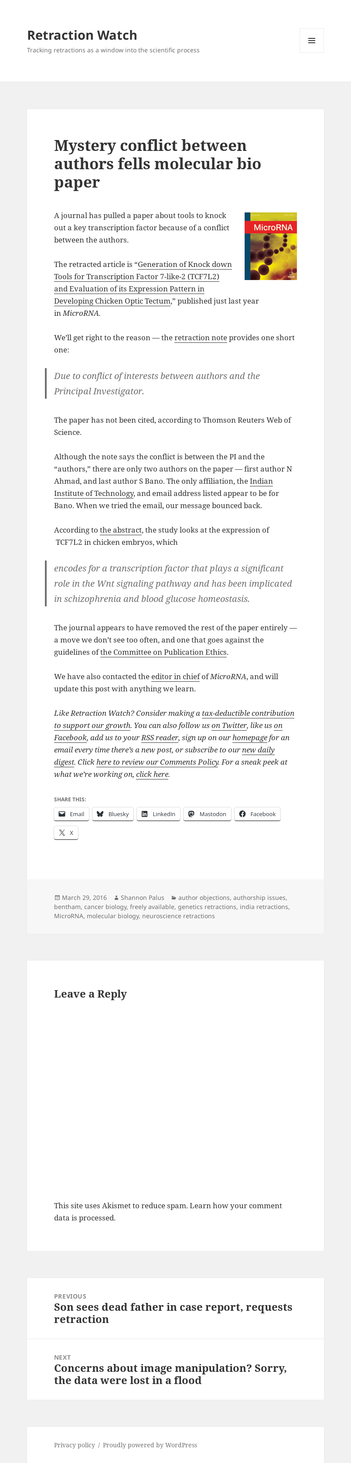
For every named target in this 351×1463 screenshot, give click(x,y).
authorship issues (259, 897)
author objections (204, 897)
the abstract (121, 530)
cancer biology (105, 906)
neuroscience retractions (178, 916)
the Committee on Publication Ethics (163, 652)
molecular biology (113, 916)
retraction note (200, 337)
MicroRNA (68, 916)
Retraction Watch (82, 34)
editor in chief (175, 676)
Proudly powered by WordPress (150, 1445)
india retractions (264, 906)
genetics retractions (207, 906)
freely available (152, 906)
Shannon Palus (142, 897)
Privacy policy (74, 1445)
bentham (67, 906)
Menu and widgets (312, 52)
